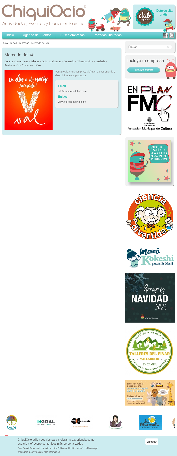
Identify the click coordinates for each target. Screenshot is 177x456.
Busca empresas (72, 35)
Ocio (44, 61)
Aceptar (152, 441)
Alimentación (84, 61)
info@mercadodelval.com (72, 91)
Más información (52, 452)
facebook (165, 35)
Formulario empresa (143, 70)
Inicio (5, 43)
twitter (171, 35)
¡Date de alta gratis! (163, 12)
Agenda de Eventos (37, 35)
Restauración (12, 65)
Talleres (35, 61)
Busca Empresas (19, 43)
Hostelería (99, 61)
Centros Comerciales (16, 61)
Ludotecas (55, 61)
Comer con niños (31, 65)
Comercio (69, 61)
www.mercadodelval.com (72, 101)
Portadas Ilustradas (108, 35)
